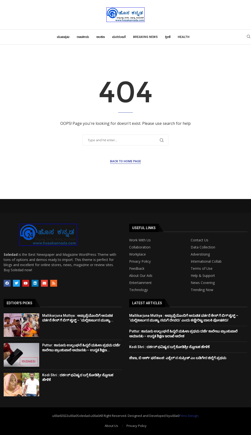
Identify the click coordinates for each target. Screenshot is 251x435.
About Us (111, 425)
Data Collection (203, 247)
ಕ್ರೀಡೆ (167, 37)
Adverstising (200, 254)
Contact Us (199, 240)
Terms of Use (202, 268)
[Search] (248, 37)
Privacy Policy (140, 261)
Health (183, 37)
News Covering (203, 282)
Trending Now (202, 290)
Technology (138, 290)
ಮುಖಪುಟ (63, 37)
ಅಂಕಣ (100, 37)
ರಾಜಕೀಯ (83, 37)
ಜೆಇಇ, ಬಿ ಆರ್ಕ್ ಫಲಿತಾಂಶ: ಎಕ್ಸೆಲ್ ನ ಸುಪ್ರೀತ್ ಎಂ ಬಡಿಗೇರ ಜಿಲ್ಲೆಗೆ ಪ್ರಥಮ (177, 358)
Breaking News (145, 37)
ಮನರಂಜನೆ (119, 37)
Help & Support (203, 275)
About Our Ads (140, 275)
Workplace (137, 254)
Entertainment (140, 282)
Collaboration (140, 247)
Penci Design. (189, 415)
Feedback (136, 268)
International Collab (206, 261)
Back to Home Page (125, 161)
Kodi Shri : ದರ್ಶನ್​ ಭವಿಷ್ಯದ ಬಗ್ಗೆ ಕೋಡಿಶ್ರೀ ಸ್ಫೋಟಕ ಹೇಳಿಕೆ (169, 347)
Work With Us (140, 240)
